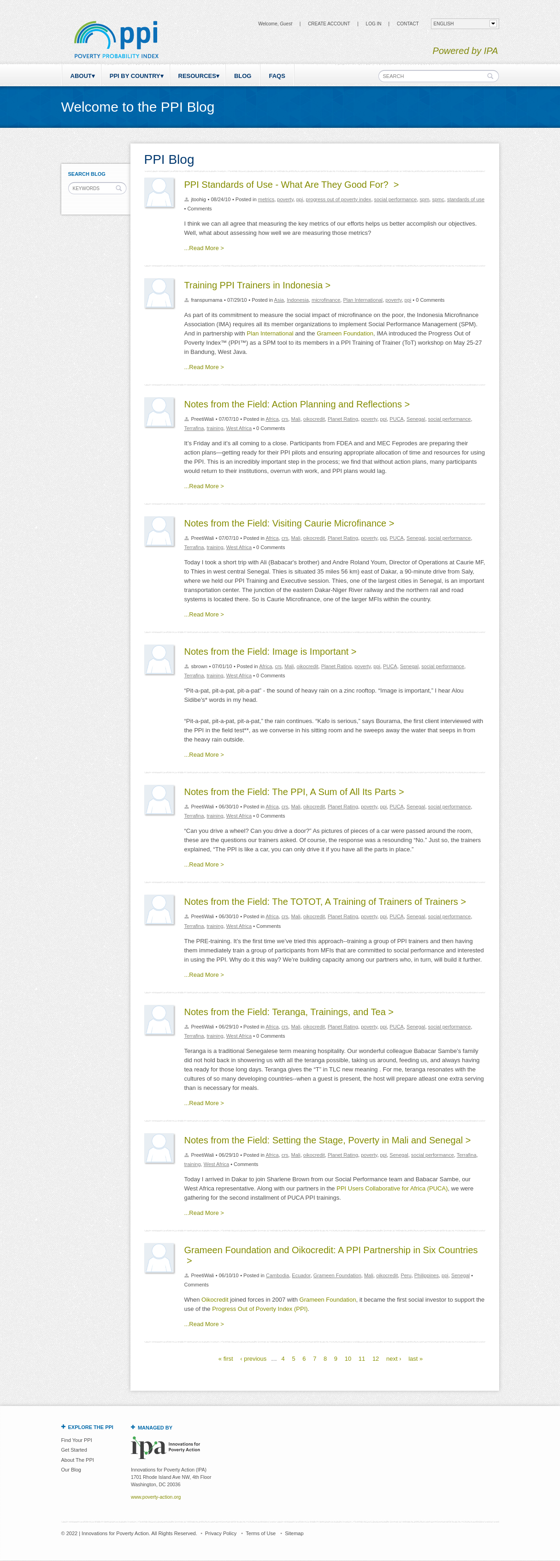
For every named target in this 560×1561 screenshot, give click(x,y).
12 (375, 1358)
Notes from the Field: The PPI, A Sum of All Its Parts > (294, 792)
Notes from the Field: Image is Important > (270, 651)
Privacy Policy (220, 1533)
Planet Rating (343, 419)
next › (393, 1358)
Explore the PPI (90, 1427)
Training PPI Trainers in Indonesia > (257, 285)
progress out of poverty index (338, 199)
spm (425, 199)
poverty (285, 199)
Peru (406, 1275)
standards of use (465, 199)
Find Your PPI (76, 1440)
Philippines (426, 1275)
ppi (299, 199)
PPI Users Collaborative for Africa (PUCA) (392, 1188)
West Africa (239, 428)
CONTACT (408, 23)
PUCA (396, 419)
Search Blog (87, 174)
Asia (279, 300)
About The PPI (77, 1460)
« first (225, 1358)
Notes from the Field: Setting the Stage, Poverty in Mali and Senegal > (327, 1140)
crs (285, 419)
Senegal (416, 419)
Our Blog (71, 1469)
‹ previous (253, 1358)
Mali (295, 419)
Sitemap (294, 1533)
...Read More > (204, 248)
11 (362, 1358)
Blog (243, 75)
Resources (197, 75)
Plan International (363, 300)
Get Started (74, 1450)
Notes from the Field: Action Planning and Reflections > (297, 404)
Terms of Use (261, 1533)
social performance (395, 199)
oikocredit (314, 419)
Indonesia (298, 300)
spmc (438, 199)
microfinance (326, 300)
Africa (271, 419)
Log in (374, 23)
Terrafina (194, 428)
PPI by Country (135, 75)
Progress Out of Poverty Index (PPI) (259, 1308)
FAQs (277, 75)
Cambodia (277, 1275)
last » (415, 1358)
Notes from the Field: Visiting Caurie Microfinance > (289, 523)
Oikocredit (215, 1299)
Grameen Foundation (345, 333)
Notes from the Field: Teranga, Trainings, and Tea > (289, 1012)
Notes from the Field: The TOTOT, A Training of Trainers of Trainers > (325, 902)
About (81, 75)
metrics (266, 199)
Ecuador (301, 1275)
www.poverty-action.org (156, 1497)
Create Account (329, 23)
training (214, 428)
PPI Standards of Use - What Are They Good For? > (291, 184)
